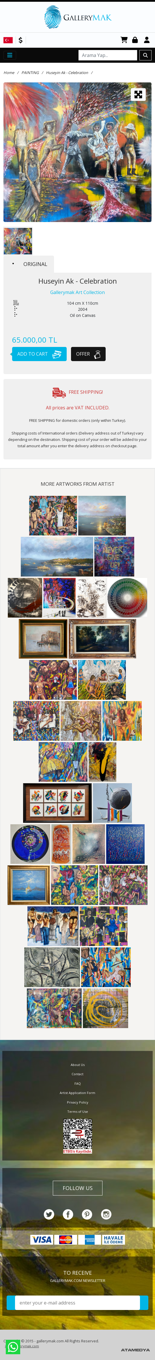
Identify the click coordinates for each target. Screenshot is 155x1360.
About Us (78, 1064)
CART (124, 40)
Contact (77, 1074)
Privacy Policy (77, 1102)
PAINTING (30, 72)
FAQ (77, 1083)
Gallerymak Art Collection (77, 292)
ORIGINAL (29, 263)
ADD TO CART (36, 354)
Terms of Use (77, 1111)
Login (136, 40)
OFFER (88, 354)
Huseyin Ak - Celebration (67, 72)
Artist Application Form (77, 1093)
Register (148, 40)
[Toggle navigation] (9, 55)
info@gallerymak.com (22, 1346)
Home (8, 72)
